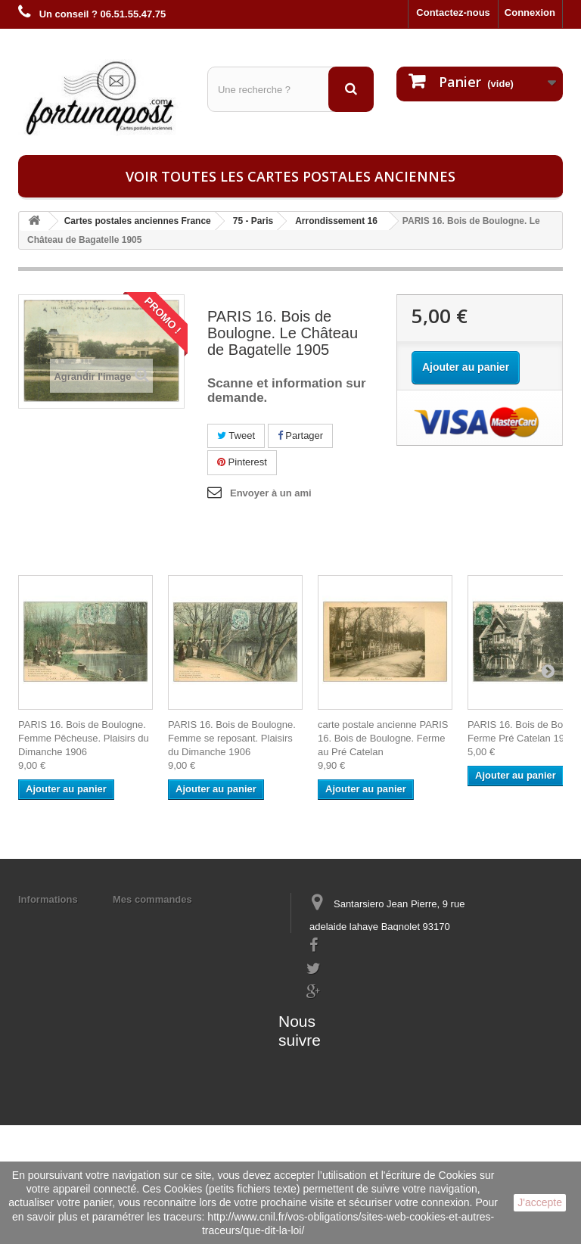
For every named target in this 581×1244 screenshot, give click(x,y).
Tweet (236, 435)
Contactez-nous (453, 12)
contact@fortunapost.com (365, 1028)
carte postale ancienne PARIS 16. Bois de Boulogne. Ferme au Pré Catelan (383, 738)
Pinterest (242, 462)
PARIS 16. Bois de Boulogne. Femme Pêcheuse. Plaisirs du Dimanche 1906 (83, 738)
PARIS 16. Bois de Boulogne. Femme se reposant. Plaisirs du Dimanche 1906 (232, 738)
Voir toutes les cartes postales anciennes (290, 176)
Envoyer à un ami (271, 493)
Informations (48, 899)
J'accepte (539, 1202)
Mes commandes (152, 899)
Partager (300, 435)
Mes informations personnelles (185, 919)
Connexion (530, 12)
